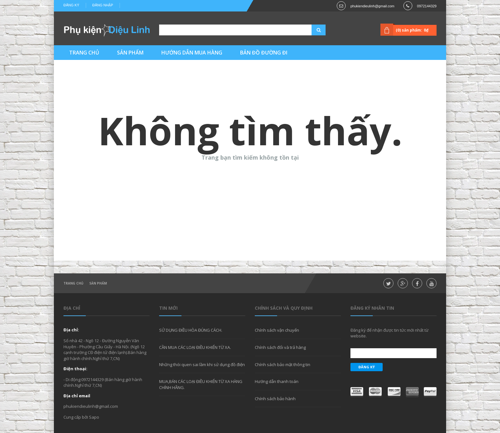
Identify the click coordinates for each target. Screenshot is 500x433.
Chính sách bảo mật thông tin (282, 364)
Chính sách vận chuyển (277, 330)
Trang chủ (73, 283)
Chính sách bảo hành (275, 398)
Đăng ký (71, 5)
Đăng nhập (102, 5)
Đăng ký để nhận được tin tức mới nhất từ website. (389, 333)
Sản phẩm (98, 283)
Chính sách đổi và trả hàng (280, 347)
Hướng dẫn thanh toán (276, 381)
